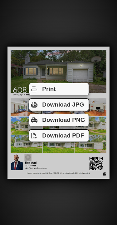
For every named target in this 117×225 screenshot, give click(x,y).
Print (42, 89)
